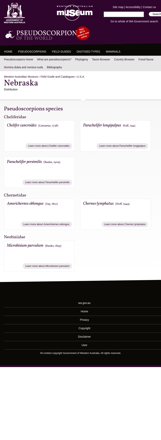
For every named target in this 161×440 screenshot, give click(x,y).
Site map (118, 7)
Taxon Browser (101, 59)
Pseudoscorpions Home (18, 59)
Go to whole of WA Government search (134, 21)
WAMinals (113, 51)
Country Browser (124, 59)
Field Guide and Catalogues (57, 76)
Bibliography (54, 67)
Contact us (149, 7)
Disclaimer (84, 336)
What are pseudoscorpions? (54, 59)
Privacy (84, 319)
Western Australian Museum (73, 13)
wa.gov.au (84, 303)
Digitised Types (88, 51)
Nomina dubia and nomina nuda (23, 67)
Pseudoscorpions (32, 51)
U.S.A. (81, 76)
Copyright (84, 328)
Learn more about (49, 146)
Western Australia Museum (14, 13)
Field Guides (61, 51)
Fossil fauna (145, 59)
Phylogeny (81, 59)
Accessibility (133, 7)
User (84, 345)
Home (8, 51)
